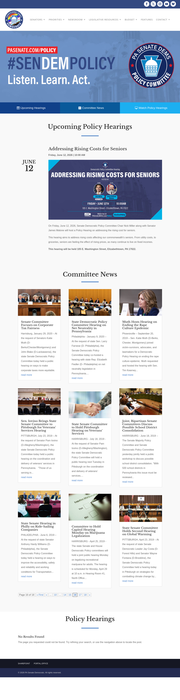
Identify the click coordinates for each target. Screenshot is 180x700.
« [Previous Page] (46, 595)
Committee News (93, 107)
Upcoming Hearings (33, 107)
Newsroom (75, 19)
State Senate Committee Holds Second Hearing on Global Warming (140, 531)
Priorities (55, 19)
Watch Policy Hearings (153, 107)
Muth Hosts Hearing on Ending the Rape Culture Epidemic (139, 325)
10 (55, 595)
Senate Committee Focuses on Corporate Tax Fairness (37, 325)
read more (26, 375)
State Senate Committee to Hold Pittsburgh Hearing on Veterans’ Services (89, 428)
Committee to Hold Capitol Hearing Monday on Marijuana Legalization (88, 531)
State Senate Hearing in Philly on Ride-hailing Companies (38, 526)
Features (147, 19)
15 (70, 595)
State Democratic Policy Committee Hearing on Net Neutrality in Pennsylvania (89, 326)
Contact (161, 19)
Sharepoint (24, 663)
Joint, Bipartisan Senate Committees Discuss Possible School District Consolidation (139, 425)
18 (85, 595)
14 (65, 595)
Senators (36, 19)
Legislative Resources (103, 19)
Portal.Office (41, 663)
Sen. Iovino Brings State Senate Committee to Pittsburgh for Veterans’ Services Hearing (38, 425)
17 (80, 595)
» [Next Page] (89, 595)
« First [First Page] (40, 595)
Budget (130, 19)
